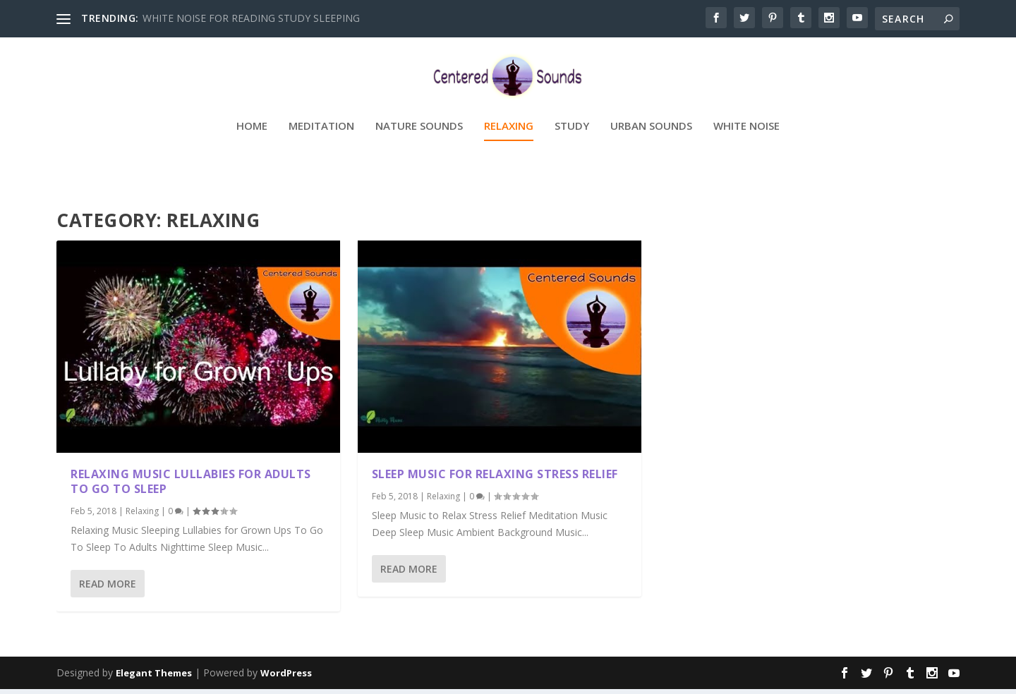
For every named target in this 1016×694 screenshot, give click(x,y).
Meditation (321, 145)
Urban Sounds (651, 145)
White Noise (746, 145)
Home (251, 145)
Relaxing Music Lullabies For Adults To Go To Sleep (191, 486)
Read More (107, 588)
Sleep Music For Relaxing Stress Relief (495, 479)
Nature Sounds (419, 145)
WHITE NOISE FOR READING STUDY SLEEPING (251, 18)
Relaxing (508, 145)
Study (572, 145)
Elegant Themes (154, 677)
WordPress (286, 677)
